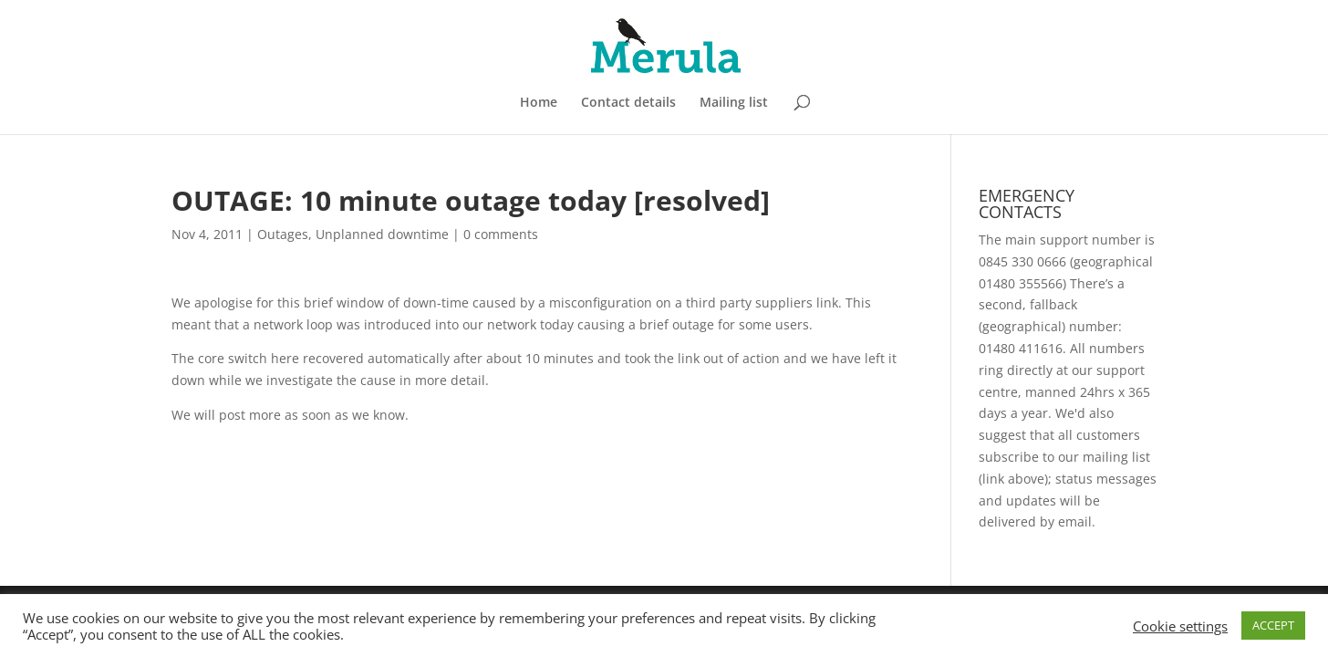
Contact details (628, 103)
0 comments (500, 234)
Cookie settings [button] (1180, 626)
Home (538, 103)
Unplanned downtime (382, 234)
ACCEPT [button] (1273, 625)
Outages (282, 234)
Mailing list (734, 103)
